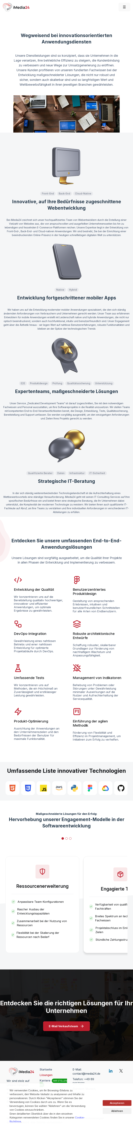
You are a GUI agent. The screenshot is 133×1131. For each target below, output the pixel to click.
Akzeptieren (117, 1103)
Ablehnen (117, 1110)
